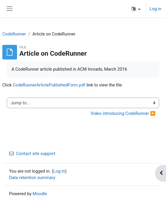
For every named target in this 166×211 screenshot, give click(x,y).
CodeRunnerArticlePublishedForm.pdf (49, 85)
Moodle (40, 193)
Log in (155, 8)
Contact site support (32, 153)
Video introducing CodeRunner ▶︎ (122, 113)
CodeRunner (14, 34)
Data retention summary (32, 177)
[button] (136, 9)
